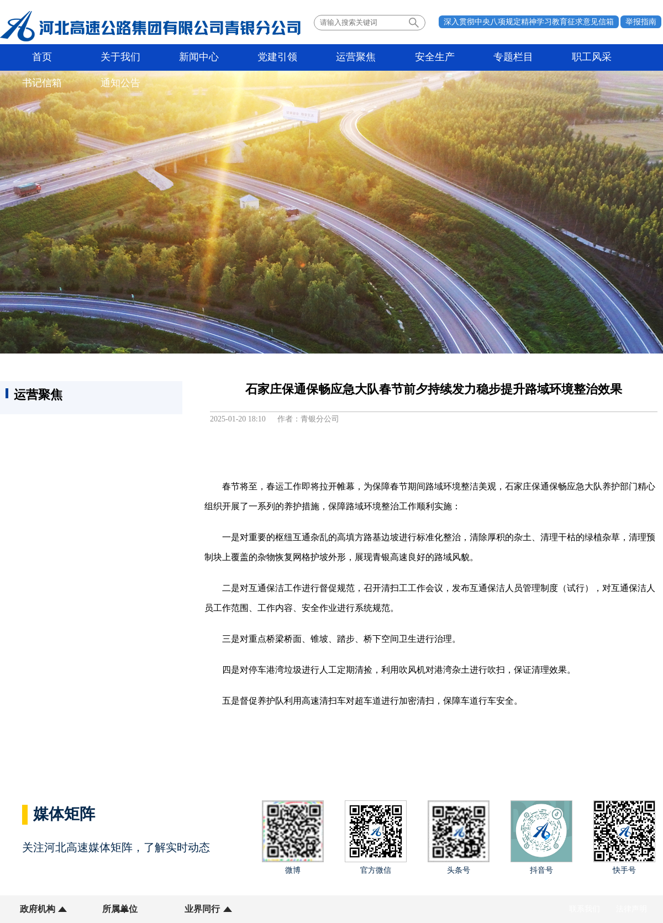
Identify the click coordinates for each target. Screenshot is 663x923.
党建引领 (233, 57)
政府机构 (37, 909)
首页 (36, 57)
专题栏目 (430, 57)
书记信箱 (562, 57)
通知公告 (628, 57)
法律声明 (631, 909)
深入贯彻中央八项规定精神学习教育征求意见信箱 (529, 22)
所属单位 (106, 909)
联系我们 (584, 909)
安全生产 (365, 57)
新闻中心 (167, 57)
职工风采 (496, 57)
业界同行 (175, 909)
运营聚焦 (299, 57)
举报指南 (640, 22)
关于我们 (102, 57)
